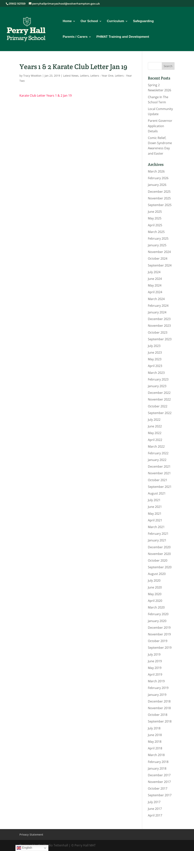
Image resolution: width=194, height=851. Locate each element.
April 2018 (155, 748)
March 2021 (156, 527)
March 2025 (156, 232)
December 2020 (159, 547)
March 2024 (156, 299)
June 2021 (155, 507)
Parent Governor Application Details (160, 126)
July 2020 (154, 580)
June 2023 (155, 352)
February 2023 (158, 379)
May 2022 (154, 433)
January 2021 (157, 540)
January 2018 (157, 768)
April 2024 (155, 292)
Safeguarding (143, 21)
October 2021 (157, 480)
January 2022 (157, 460)
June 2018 (155, 735)
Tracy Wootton (32, 75)
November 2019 (159, 634)
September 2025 (160, 205)
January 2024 (157, 312)
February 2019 (158, 688)
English (24, 848)
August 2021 (157, 493)
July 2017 (154, 802)
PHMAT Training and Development (122, 37)
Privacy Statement (31, 834)
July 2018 (154, 728)
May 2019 (154, 668)
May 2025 (154, 218)
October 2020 (157, 560)
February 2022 (158, 453)
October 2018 (157, 715)
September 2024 (160, 265)
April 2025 (155, 225)
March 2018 (156, 755)
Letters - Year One (101, 75)
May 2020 (154, 594)
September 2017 (160, 795)
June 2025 (155, 212)
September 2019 (160, 647)
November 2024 (159, 252)
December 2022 (159, 393)
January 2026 (157, 185)
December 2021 (159, 466)
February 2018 (158, 762)
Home (67, 21)
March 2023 (156, 373)
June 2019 (155, 661)
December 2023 (159, 319)
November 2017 (159, 782)
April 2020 (155, 601)
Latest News (71, 75)
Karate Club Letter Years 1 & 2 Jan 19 (45, 95)
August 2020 (157, 574)
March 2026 (156, 171)
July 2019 (154, 654)
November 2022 (159, 399)
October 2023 (157, 332)
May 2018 (154, 741)
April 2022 (155, 440)
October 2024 (157, 258)
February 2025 (158, 238)
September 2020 (160, 567)
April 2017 (155, 815)
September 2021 (160, 487)
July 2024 (154, 272)
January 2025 (157, 245)
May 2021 (154, 513)
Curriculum (115, 21)
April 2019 (155, 674)
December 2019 (159, 627)
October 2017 (157, 788)
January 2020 (157, 621)
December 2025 (159, 191)
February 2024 (158, 305)
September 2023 (160, 339)
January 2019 (157, 695)
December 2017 (159, 775)
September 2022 (160, 413)
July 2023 (154, 346)
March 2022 (156, 446)
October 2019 (157, 641)
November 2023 (159, 326)
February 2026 (158, 178)
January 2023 (157, 386)
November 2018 (159, 708)
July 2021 (154, 500)
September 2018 (160, 721)
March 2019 (156, 681)
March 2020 (156, 607)
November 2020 (159, 554)
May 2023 (154, 359)
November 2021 (159, 473)
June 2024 (155, 279)
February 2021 (158, 533)
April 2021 (155, 520)
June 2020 (155, 587)
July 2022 (154, 419)
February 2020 (158, 614)
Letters (84, 75)
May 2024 (154, 285)
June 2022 (155, 426)
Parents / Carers (75, 37)
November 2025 (159, 198)
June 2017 (155, 809)
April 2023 (155, 366)
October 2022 (157, 406)
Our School (89, 21)
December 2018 (159, 701)
